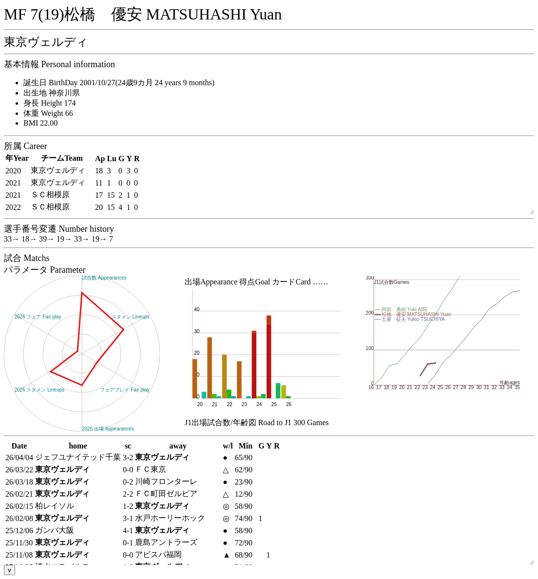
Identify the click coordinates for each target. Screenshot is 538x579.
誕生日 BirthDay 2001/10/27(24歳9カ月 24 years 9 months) (118, 82)
